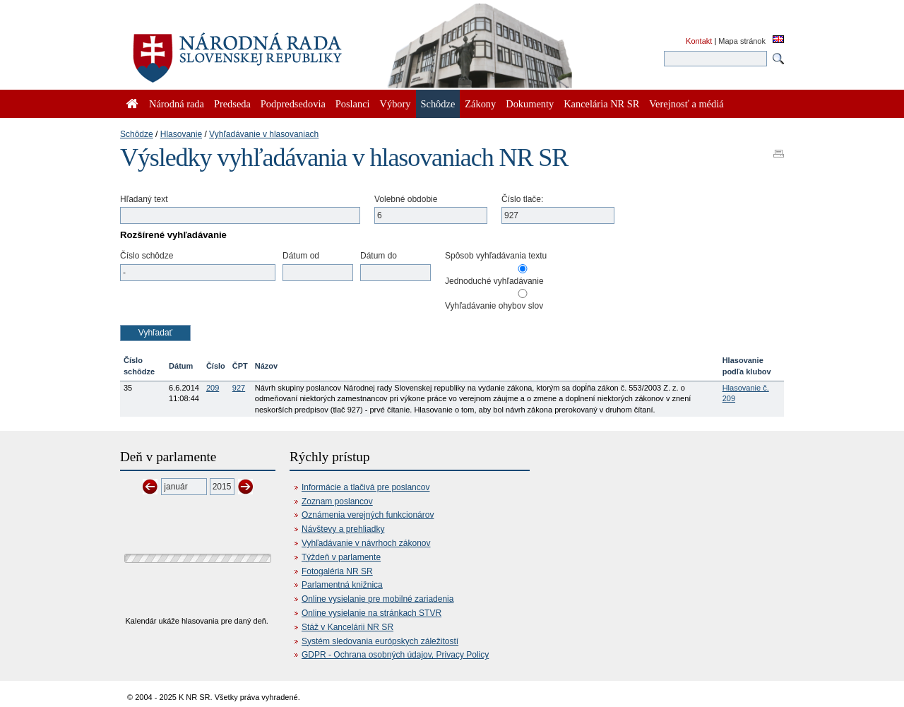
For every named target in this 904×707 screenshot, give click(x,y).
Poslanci (352, 103)
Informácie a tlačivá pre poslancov (365, 487)
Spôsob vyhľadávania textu (496, 256)
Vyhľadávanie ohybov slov (494, 306)
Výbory (395, 103)
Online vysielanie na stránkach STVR (371, 613)
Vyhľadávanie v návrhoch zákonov (366, 543)
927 (238, 388)
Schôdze (136, 134)
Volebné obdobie (405, 199)
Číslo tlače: (522, 199)
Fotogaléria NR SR (337, 571)
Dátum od (300, 256)
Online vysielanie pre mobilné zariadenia (377, 599)
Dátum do (378, 256)
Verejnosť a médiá (686, 103)
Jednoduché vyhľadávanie (494, 281)
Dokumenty (530, 103)
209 (212, 388)
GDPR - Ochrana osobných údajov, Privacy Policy (395, 655)
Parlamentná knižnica (342, 585)
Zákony (480, 103)
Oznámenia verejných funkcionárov (368, 515)
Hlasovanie (181, 134)
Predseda (232, 103)
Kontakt (699, 41)
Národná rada (176, 103)
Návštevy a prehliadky (343, 529)
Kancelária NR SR (601, 103)
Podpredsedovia (293, 103)
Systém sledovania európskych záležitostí (380, 641)
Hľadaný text (144, 199)
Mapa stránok (742, 41)
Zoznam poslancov (337, 501)
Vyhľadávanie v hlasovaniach (264, 134)
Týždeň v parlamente (341, 557)
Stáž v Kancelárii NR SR (347, 627)
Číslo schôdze (146, 256)
